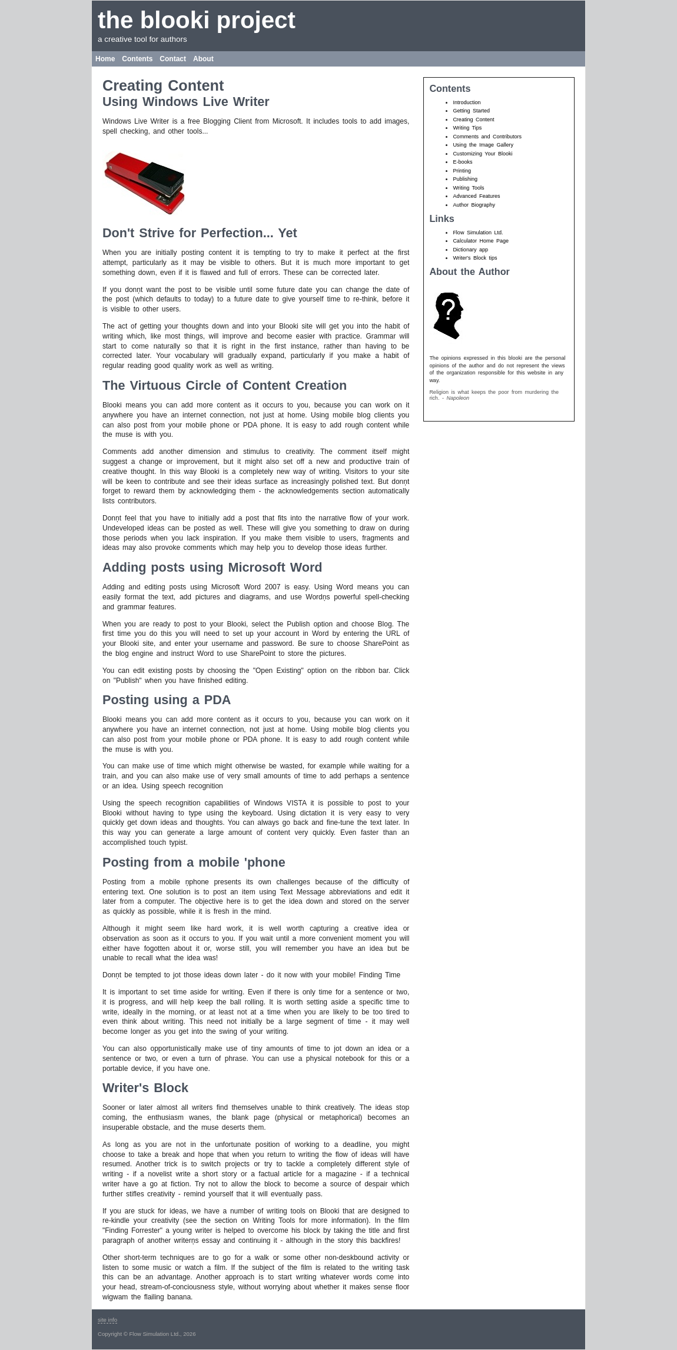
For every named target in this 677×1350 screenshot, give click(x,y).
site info (107, 1319)
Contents (137, 59)
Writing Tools (468, 188)
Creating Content (473, 119)
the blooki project (197, 20)
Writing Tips (467, 128)
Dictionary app (470, 250)
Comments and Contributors (487, 137)
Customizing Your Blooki (482, 154)
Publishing (465, 179)
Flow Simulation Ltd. (478, 232)
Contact (173, 59)
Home (105, 59)
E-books (462, 162)
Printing (462, 171)
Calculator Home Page (481, 241)
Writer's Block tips (475, 258)
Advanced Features (476, 196)
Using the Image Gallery (483, 145)
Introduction (466, 102)
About (203, 59)
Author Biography (474, 205)
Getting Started (471, 111)
